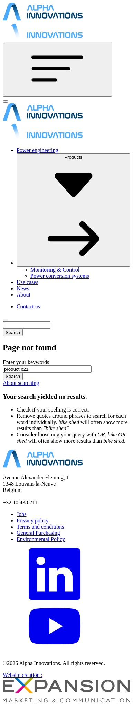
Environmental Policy (41, 539)
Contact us (28, 306)
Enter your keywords (26, 362)
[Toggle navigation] (57, 69)
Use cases (27, 282)
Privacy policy (33, 520)
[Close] (5, 101)
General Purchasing (38, 533)
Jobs (21, 514)
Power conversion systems (59, 276)
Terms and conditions (40, 527)
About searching (21, 383)
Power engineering (37, 150)
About (23, 295)
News (23, 288)
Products (73, 209)
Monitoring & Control (54, 270)
